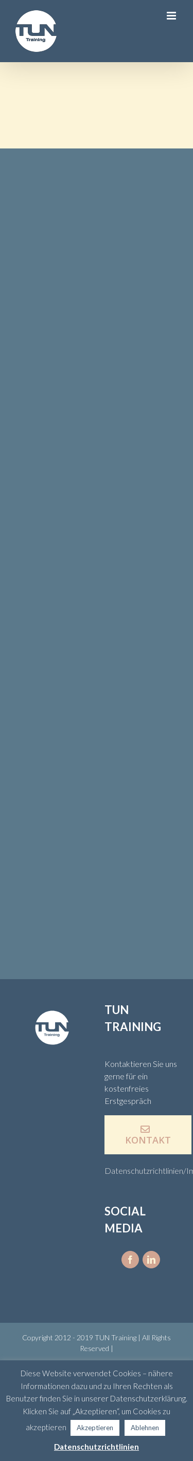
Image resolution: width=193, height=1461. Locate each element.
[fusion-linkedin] (151, 1259)
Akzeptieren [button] (95, 1427)
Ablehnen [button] (145, 1427)
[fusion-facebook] (130, 1259)
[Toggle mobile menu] (172, 15)
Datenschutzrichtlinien (96, 1446)
